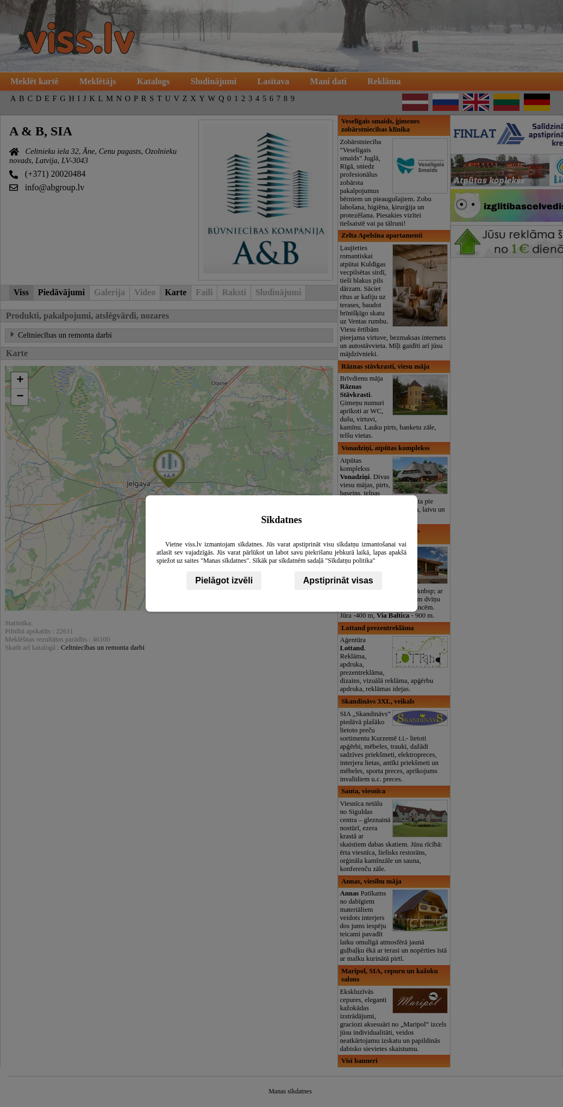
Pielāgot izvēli (224, 580)
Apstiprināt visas (338, 580)
